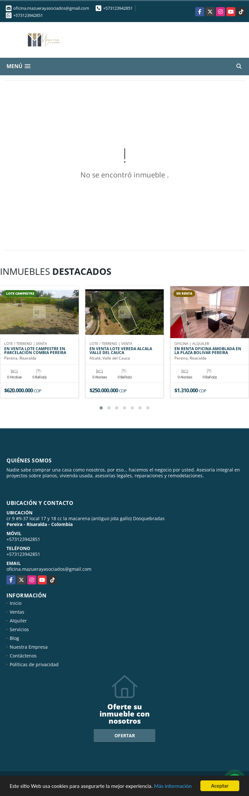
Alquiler (18, 621)
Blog (14, 638)
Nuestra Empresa (29, 647)
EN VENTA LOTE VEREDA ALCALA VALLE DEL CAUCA (120, 351)
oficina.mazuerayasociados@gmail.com (48, 569)
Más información (173, 786)
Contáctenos (23, 656)
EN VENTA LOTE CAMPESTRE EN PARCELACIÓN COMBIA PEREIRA (35, 351)
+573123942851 (118, 8)
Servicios (19, 629)
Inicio (15, 603)
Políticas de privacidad (34, 664)
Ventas (17, 612)
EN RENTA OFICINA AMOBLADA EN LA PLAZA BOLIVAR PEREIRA (207, 351)
